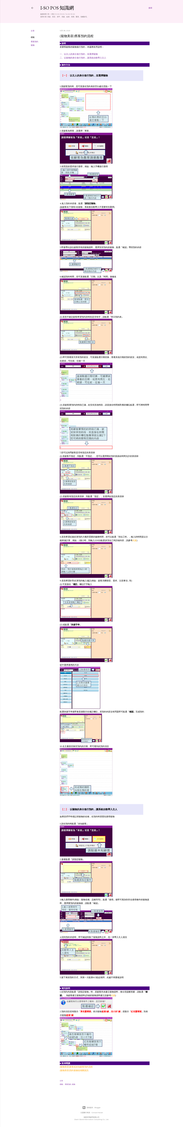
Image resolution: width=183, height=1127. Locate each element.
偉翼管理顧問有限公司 (91, 1117)
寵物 (32, 45)
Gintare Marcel (97, 1113)
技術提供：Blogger (91, 1107)
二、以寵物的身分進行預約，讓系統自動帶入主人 (83, 57)
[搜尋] (150, 8)
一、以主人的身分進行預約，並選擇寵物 (79, 54)
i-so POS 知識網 (57, 8)
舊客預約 (34, 41)
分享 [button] (32, 31)
